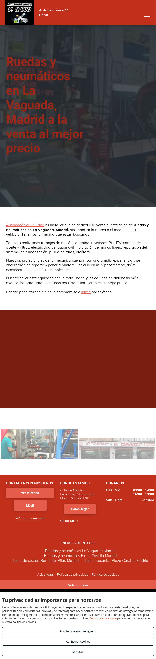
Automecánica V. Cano (25, 225)
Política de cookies (105, 574)
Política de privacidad (72, 574)
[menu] (147, 16)
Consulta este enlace (102, 618)
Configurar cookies (78, 641)
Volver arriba (78, 585)
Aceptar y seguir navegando (78, 631)
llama (86, 292)
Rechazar (78, 652)
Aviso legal (45, 574)
